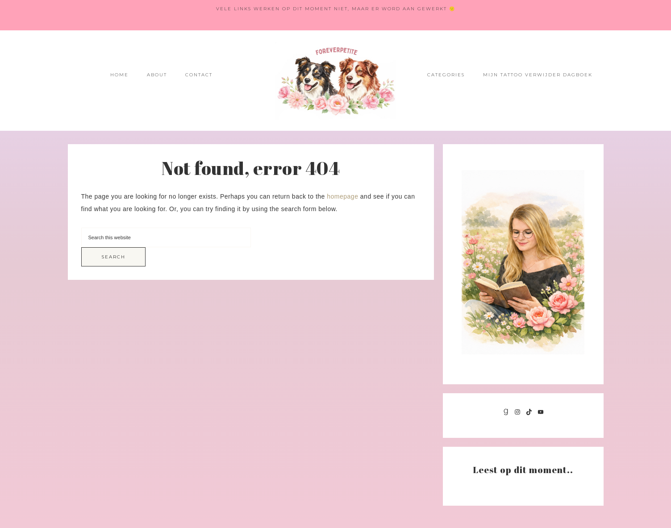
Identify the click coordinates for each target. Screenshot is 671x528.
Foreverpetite (335, 81)
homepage (342, 196)
